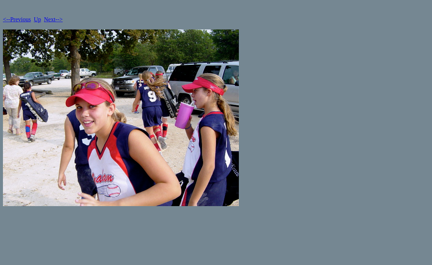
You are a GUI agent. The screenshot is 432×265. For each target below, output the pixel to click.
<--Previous (17, 19)
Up (37, 19)
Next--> (53, 19)
